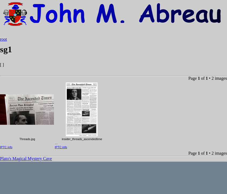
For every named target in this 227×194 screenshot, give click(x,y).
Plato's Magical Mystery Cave (26, 158)
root (3, 39)
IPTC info (6, 147)
